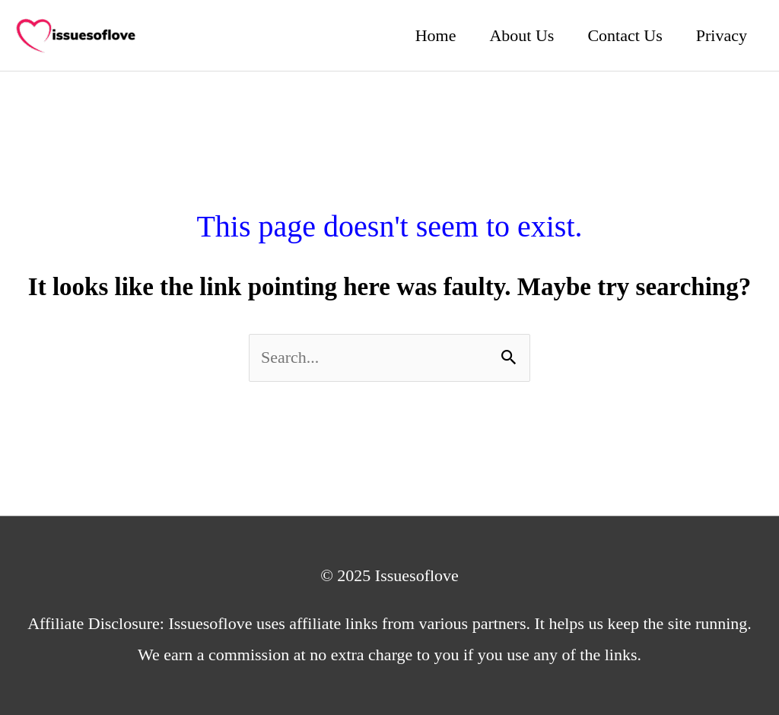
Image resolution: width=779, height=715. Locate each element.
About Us (521, 35)
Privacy (721, 35)
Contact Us (624, 35)
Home (435, 35)
